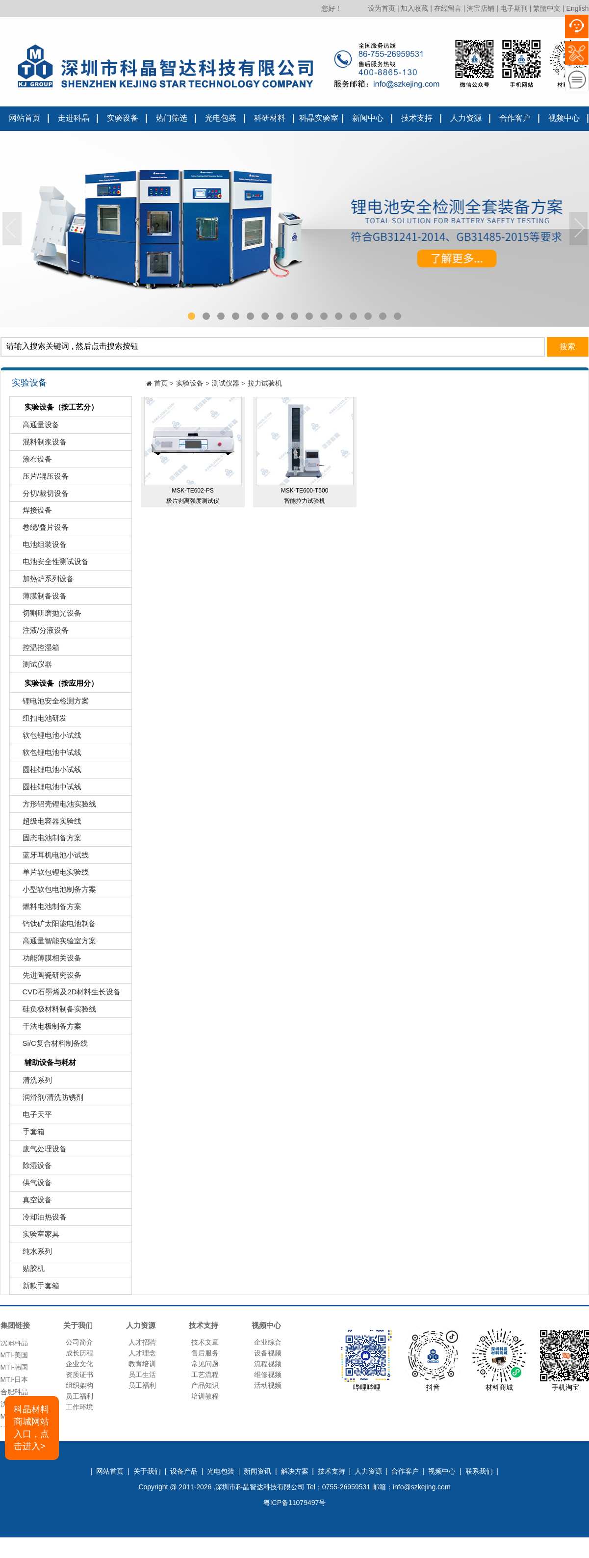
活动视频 (268, 1385)
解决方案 (294, 1471)
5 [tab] (251, 316)
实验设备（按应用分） (55, 684)
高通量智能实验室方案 (54, 943)
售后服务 (205, 1353)
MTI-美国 (14, 1358)
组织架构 (79, 1385)
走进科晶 (73, 118)
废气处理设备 (39, 1151)
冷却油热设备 (39, 1219)
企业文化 (79, 1364)
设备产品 (184, 1471)
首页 (161, 383)
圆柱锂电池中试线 (46, 789)
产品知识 (205, 1385)
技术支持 (417, 118)
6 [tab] (265, 316)
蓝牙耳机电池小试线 (50, 857)
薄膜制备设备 (39, 598)
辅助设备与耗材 (44, 1063)
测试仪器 (32, 666)
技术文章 (205, 1342)
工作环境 (79, 1407)
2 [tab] (206, 316)
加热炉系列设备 (43, 581)
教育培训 (142, 1364)
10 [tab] (324, 316)
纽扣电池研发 (39, 720)
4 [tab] (236, 316)
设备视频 (268, 1353)
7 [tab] (280, 316)
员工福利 (79, 1396)
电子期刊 (514, 8)
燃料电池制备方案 (46, 908)
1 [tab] (192, 316)
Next (579, 229)
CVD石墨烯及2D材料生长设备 (66, 994)
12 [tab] (353, 316)
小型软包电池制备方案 (54, 891)
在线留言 (447, 8)
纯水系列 (32, 1253)
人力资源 (466, 118)
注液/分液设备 (40, 632)
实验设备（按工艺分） (55, 408)
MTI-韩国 (14, 1370)
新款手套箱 (35, 1288)
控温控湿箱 (35, 649)
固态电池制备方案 (46, 840)
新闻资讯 (257, 1471)
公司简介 (79, 1342)
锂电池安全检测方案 (50, 703)
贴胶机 (28, 1270)
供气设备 (32, 1185)
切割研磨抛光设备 (46, 615)
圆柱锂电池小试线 (46, 772)
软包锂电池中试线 (46, 754)
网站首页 (24, 118)
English (577, 8)
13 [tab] (368, 316)
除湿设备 (32, 1167)
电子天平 (32, 1116)
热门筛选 (171, 118)
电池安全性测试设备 (50, 564)
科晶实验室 (318, 118)
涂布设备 (32, 461)
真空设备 (32, 1202)
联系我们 (479, 1471)
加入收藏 (414, 8)
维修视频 (268, 1374)
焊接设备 (32, 512)
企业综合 (268, 1342)
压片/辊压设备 (40, 478)
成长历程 (79, 1353)
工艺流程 (205, 1374)
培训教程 (205, 1396)
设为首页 (381, 8)
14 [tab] (382, 316)
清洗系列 (32, 1082)
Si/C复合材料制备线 (50, 1045)
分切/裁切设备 (40, 495)
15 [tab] (397, 316)
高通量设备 (35, 427)
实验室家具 (35, 1236)
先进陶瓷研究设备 (46, 977)
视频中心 (564, 118)
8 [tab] (295, 316)
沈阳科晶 (14, 1346)
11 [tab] (338, 316)
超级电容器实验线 (46, 823)
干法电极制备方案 (46, 1028)
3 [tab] (221, 316)
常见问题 (205, 1364)
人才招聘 (142, 1342)
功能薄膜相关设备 (46, 960)
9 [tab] (309, 316)
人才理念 (142, 1353)
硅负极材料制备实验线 (54, 1011)
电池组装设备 (39, 546)
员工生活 (142, 1374)
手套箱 (28, 1134)
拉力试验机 (265, 383)
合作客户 (515, 118)
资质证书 (79, 1374)
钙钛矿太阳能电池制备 (54, 926)
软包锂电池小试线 (46, 737)
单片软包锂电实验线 (50, 874)
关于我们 (147, 1471)
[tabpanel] (294, 229)
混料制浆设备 (39, 444)
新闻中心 (368, 118)
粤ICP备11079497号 (294, 1502)
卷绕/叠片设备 (40, 529)
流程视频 (268, 1364)
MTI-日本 (14, 1382)
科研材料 (269, 118)
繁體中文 (547, 8)
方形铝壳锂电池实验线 (54, 806)
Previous (12, 229)
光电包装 (220, 118)
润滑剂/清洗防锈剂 (47, 1099)
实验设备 (122, 118)
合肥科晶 (14, 1395)
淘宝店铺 (480, 8)
